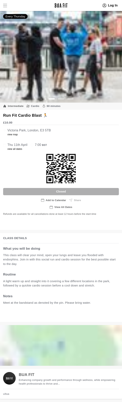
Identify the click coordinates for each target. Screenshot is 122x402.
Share (75, 200)
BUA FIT (26, 374)
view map (12, 134)
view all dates (14, 149)
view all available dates (82, 314)
